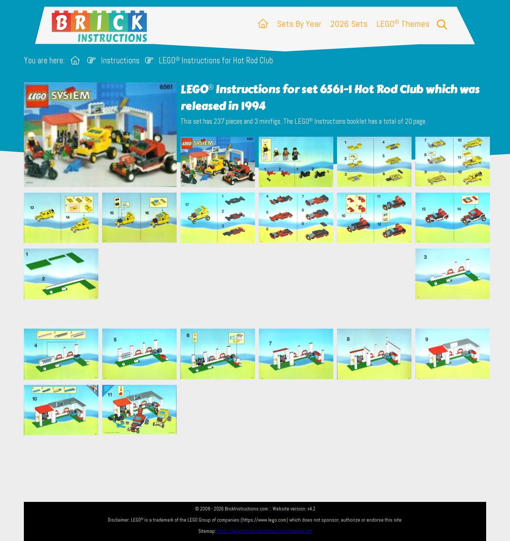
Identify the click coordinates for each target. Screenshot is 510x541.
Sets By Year (299, 23)
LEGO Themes (403, 23)
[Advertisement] (258, 286)
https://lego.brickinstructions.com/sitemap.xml (264, 531)
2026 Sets (349, 23)
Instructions (120, 60)
